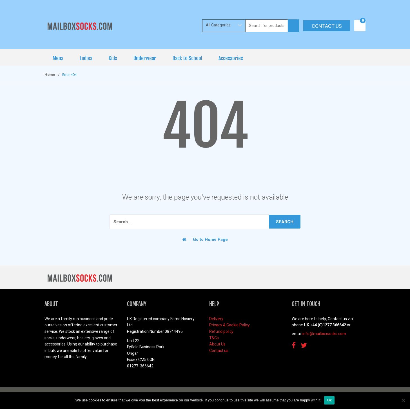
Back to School (187, 58)
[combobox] (267, 25)
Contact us (327, 26)
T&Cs (214, 338)
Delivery (216, 319)
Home (49, 75)
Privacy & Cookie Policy (229, 325)
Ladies (86, 58)
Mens (58, 58)
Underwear (144, 58)
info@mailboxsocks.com (324, 333)
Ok (329, 400)
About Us (217, 344)
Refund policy (221, 331)
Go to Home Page (205, 239)
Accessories (231, 58)
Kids (113, 58)
